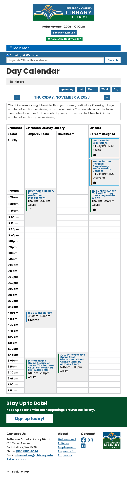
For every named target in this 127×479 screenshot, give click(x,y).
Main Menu (21, 47)
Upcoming (67, 89)
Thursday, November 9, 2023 (62, 97)
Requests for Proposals (67, 453)
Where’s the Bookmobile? (64, 39)
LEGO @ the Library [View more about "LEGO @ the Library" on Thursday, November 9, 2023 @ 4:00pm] (40, 313)
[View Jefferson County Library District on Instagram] (90, 441)
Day (116, 89)
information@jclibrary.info (34, 455)
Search (113, 60)
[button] (63, 26)
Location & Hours (64, 32)
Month (92, 89)
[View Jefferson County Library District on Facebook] (84, 441)
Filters (20, 82)
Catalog (15, 55)
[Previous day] (17, 97)
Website (32, 55)
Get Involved (67, 439)
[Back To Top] (63, 472)
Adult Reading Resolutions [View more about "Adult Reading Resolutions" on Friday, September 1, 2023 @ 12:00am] (101, 141)
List (81, 89)
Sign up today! (29, 418)
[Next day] (107, 97)
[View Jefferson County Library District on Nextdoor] (83, 447)
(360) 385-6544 (27, 451)
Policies (63, 443)
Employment (67, 447)
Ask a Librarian (16, 459)
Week (105, 89)
